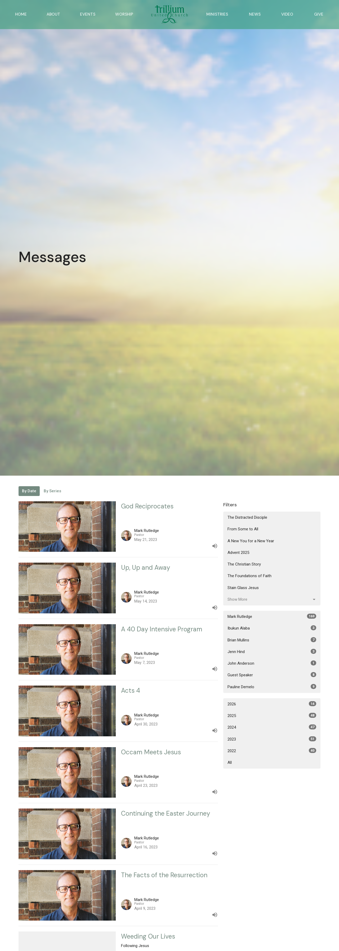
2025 (272, 715)
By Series (52, 491)
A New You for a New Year (251, 541)
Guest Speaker (272, 674)
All (230, 762)
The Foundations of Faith (249, 575)
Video (287, 14)
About (53, 14)
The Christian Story (244, 564)
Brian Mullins (272, 639)
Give (318, 14)
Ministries (217, 14)
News (255, 14)
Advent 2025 (238, 552)
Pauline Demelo (272, 686)
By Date (29, 491)
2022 (272, 750)
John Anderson (272, 663)
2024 (272, 727)
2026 (272, 703)
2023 (272, 739)
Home (21, 14)
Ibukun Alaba (272, 628)
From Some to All (243, 529)
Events (87, 14)
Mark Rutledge (272, 616)
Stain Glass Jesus (243, 587)
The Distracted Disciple (247, 517)
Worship (124, 14)
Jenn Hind (272, 651)
